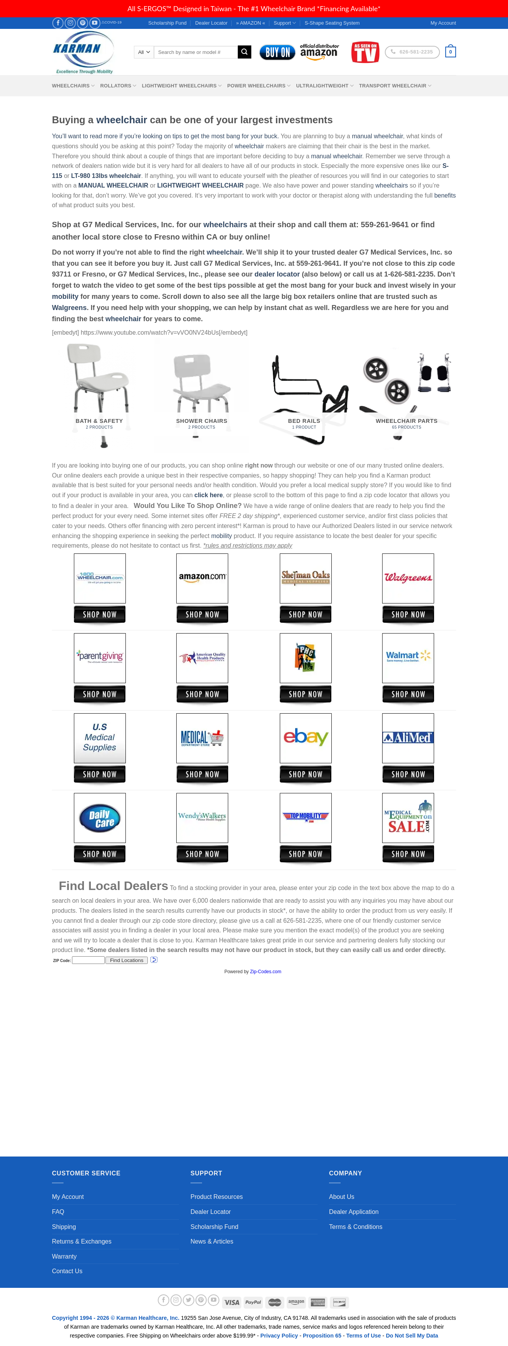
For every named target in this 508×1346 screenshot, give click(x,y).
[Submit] (244, 52)
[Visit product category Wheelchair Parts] (407, 395)
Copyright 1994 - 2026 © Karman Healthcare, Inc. (116, 1318)
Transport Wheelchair (395, 85)
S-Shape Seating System (332, 23)
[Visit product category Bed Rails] (304, 395)
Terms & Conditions (356, 1227)
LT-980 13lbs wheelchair (106, 176)
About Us (341, 1196)
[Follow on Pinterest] (82, 22)
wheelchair (121, 119)
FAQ (58, 1212)
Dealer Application (354, 1212)
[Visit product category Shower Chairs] (201, 395)
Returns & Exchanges (82, 1241)
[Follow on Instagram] (70, 22)
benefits (445, 195)
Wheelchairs (73, 85)
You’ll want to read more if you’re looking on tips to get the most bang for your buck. (165, 136)
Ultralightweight (325, 85)
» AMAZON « (250, 23)
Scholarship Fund (167, 23)
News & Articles (211, 1241)
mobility (65, 296)
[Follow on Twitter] (188, 1300)
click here (208, 495)
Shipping (64, 1227)
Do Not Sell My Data (412, 1336)
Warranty (64, 1256)
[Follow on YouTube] (94, 22)
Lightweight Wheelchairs (182, 85)
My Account (68, 1196)
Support (285, 23)
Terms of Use (363, 1336)
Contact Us (67, 1271)
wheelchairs (392, 185)
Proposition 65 (322, 1336)
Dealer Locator (211, 23)
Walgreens (69, 308)
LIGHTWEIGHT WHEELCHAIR (200, 185)
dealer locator (277, 274)
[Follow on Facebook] (58, 22)
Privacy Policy (279, 1336)
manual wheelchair (377, 136)
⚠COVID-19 (111, 22)
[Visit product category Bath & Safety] (99, 395)
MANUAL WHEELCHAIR (113, 185)
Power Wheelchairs (259, 85)
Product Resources (216, 1196)
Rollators (118, 85)
